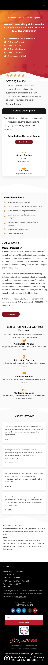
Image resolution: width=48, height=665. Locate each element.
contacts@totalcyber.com (13, 571)
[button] (44, 4)
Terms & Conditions (30, 648)
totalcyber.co (20, 597)
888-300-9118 (8, 575)
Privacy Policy (16, 648)
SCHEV (40, 654)
